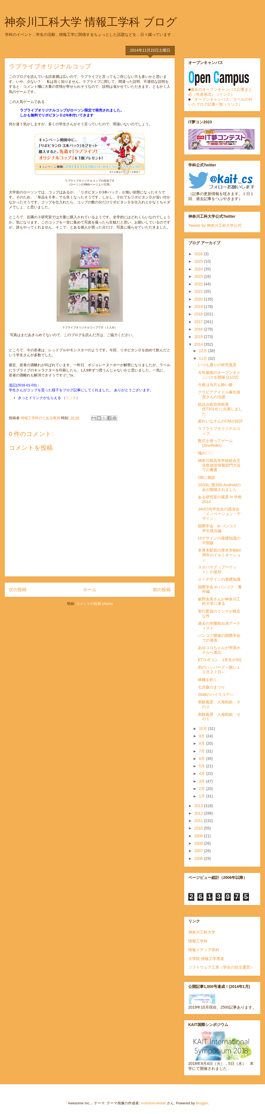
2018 (199, 314)
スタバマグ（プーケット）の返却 (217, 569)
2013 (199, 806)
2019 (199, 306)
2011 (199, 820)
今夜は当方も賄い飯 (215, 384)
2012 (199, 813)
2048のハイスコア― (216, 694)
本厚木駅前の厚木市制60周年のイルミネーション (219, 555)
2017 (199, 322)
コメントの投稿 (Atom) (94, 604)
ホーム (89, 589)
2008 (199, 843)
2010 (199, 828)
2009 (199, 836)
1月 (202, 796)
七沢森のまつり (211, 687)
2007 (199, 851)
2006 (199, 858)
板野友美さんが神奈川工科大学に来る (219, 601)
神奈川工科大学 (201, 932)
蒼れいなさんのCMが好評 (220, 421)
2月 (202, 788)
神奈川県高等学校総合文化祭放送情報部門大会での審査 (219, 465)
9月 (202, 736)
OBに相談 (206, 477)
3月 (202, 781)
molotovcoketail (153, 1103)
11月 (203, 358)
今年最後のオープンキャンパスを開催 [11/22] (219, 374)
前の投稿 (162, 589)
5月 (202, 766)
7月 (202, 751)
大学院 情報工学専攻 (206, 958)
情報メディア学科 (203, 950)
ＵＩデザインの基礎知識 (219, 579)
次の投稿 (17, 589)
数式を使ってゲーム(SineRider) (215, 443)
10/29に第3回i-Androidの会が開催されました (219, 487)
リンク (70, 398)
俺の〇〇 (205, 453)
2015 (199, 336)
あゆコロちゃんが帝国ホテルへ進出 (219, 650)
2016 (199, 329)
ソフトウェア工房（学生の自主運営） (221, 967)
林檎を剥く (207, 679)
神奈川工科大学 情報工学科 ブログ (90, 22)
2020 (199, 299)
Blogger (202, 1103)
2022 (199, 284)
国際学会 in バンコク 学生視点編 (219, 528)
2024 (199, 269)
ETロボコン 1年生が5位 (220, 660)
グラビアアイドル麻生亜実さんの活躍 (219, 394)
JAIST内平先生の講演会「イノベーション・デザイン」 (219, 514)
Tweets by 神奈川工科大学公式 (215, 225)
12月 (203, 351)
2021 (199, 291)
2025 (199, 261)
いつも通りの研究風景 (217, 365)
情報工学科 (198, 941)
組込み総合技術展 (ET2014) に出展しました (220, 409)
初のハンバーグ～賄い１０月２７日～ (219, 669)
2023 (199, 276)
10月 (203, 728)
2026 (199, 254)
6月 (202, 758)
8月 (202, 743)
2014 (199, 344)
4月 (202, 773)
